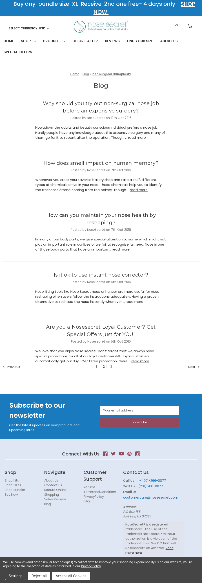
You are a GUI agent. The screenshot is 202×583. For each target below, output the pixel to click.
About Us (169, 41)
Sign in (170, 26)
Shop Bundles (15, 490)
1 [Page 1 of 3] (96, 366)
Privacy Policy (91, 566)
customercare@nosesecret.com (150, 497)
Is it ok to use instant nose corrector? (101, 275)
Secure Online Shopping (55, 492)
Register (183, 26)
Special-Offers (18, 52)
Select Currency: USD (29, 28)
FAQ (87, 501)
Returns (89, 487)
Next (194, 367)
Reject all (39, 575)
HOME (9, 41)
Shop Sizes (13, 485)
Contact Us (53, 485)
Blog (47, 504)
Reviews (112, 41)
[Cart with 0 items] (190, 26)
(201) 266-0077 (150, 486)
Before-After (85, 41)
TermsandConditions (100, 492)
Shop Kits (12, 480)
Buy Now (11, 494)
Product (54, 41)
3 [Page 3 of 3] (111, 366)
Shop (28, 41)
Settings (15, 575)
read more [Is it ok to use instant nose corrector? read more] (134, 301)
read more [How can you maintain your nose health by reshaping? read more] (121, 249)
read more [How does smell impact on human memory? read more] (139, 189)
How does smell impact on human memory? (101, 163)
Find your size (140, 41)
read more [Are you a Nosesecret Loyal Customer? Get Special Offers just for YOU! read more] (140, 361)
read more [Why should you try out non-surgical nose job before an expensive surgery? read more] (137, 137)
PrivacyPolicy (94, 496)
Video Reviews (55, 499)
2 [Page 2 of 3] (104, 366)
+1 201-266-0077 (152, 480)
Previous (11, 367)
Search (162, 26)
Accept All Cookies (71, 575)
